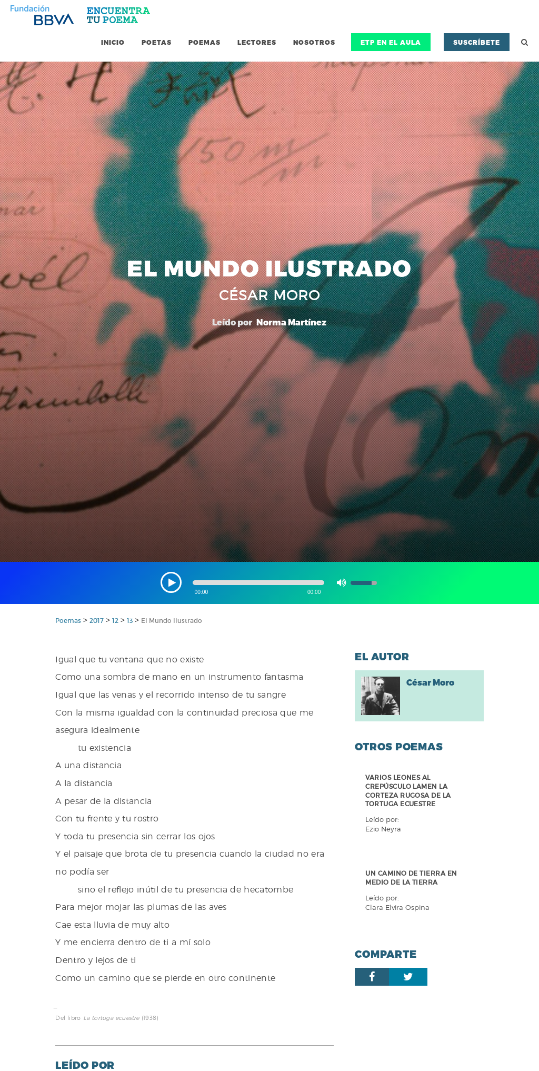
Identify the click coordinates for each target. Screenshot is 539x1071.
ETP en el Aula (391, 42)
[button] (171, 582)
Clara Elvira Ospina (397, 907)
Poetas (157, 42)
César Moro (430, 682)
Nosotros (314, 42)
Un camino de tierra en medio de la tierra (411, 877)
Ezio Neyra (383, 829)
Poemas (204, 42)
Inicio (113, 42)
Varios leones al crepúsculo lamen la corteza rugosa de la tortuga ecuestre (408, 791)
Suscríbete (476, 42)
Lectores (256, 42)
